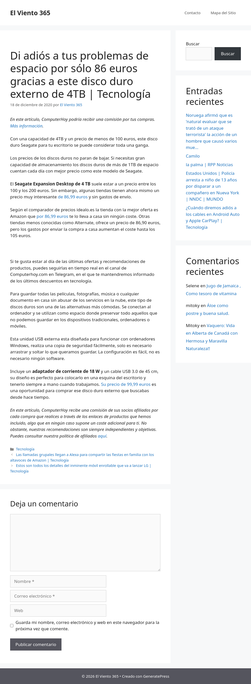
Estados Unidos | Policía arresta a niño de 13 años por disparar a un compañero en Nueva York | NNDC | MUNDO (212, 186)
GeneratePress (156, 676)
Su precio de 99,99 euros (126, 384)
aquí (102, 436)
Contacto (192, 12)
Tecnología (25, 449)
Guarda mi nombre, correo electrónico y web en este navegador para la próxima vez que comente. (87, 625)
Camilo (193, 156)
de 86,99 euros (73, 197)
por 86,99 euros (52, 216)
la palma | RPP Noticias (209, 164)
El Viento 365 (30, 12)
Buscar (192, 44)
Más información (26, 126)
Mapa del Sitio (223, 12)
